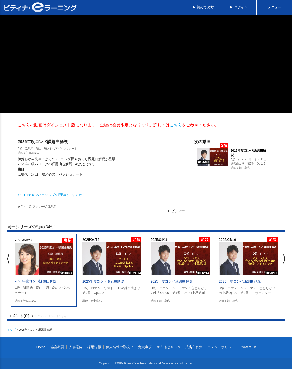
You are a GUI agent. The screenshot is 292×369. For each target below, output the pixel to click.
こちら (176, 125)
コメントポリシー (221, 347)
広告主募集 (194, 347)
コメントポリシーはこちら (50, 316)
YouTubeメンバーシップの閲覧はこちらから (52, 195)
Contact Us (248, 347)
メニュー (274, 7)
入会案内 (76, 347)
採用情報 (94, 347)
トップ (11, 329)
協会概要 (57, 347)
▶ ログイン (239, 7)
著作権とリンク (169, 347)
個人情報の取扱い (119, 347)
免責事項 (145, 347)
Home (41, 347)
